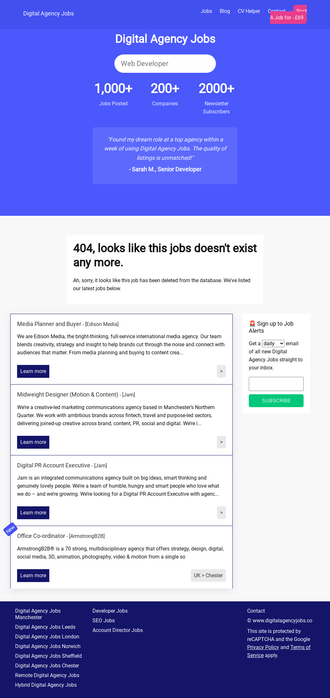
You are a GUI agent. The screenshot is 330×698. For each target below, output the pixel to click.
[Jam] (128, 395)
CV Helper (249, 11)
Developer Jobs (110, 611)
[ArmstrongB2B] (87, 536)
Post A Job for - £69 (288, 14)
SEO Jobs (103, 620)
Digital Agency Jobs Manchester (38, 614)
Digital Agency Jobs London (47, 637)
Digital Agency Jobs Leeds (45, 627)
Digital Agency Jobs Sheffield (48, 656)
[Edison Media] (102, 324)
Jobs (206, 11)
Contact (256, 611)
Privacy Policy (263, 647)
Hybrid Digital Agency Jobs (46, 685)
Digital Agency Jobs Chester (47, 666)
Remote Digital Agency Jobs (47, 675)
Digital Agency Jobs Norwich (48, 646)
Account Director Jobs (117, 630)
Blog (225, 11)
